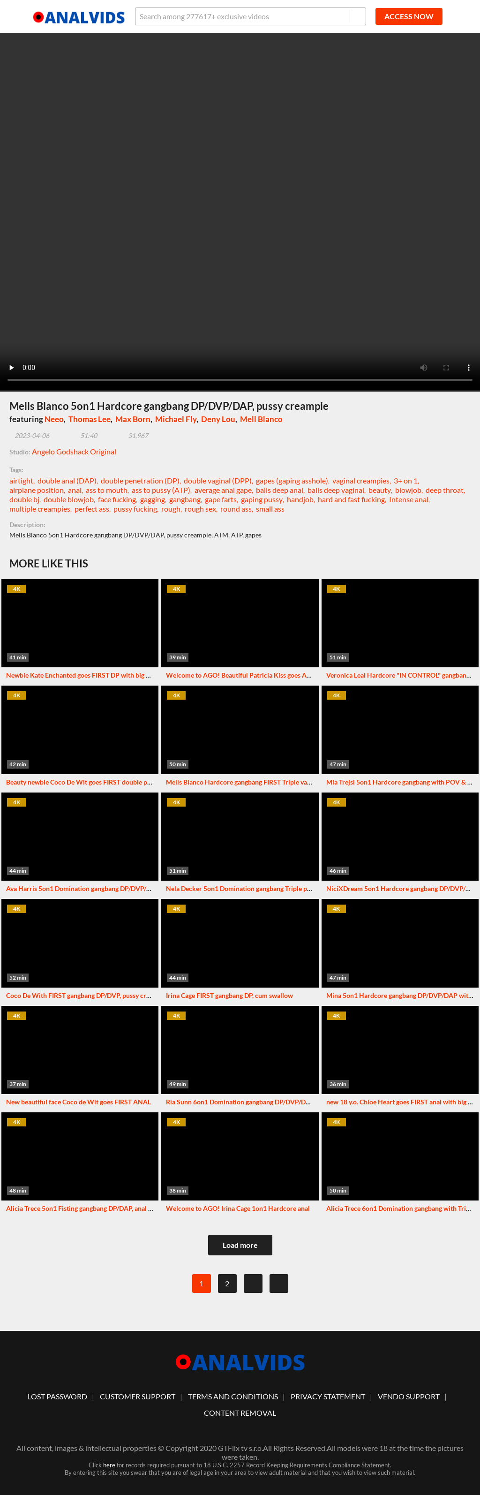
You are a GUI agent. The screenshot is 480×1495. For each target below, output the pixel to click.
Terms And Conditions (233, 1396)
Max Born (132, 419)
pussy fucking (135, 508)
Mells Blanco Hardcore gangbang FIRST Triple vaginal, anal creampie (265, 782)
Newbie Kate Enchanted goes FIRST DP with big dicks (83, 675)
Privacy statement (328, 1396)
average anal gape (223, 489)
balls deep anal (279, 489)
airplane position (36, 489)
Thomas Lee (89, 419)
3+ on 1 (406, 480)
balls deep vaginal (336, 489)
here (109, 1465)
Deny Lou (218, 419)
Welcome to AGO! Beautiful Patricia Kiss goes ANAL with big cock (263, 675)
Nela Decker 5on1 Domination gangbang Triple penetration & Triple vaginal (275, 888)
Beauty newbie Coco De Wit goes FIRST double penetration (92, 782)
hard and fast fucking (351, 499)
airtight (21, 480)
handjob (300, 499)
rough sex (200, 508)
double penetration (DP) (140, 480)
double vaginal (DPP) (218, 480)
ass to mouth (107, 489)
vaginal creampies (361, 480)
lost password (57, 1396)
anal (75, 489)
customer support (137, 1396)
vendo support (409, 1396)
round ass (236, 508)
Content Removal (240, 1412)
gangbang (185, 499)
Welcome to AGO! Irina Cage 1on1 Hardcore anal (238, 1208)
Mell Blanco (261, 419)
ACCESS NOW (409, 16)
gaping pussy (262, 499)
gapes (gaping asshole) (292, 480)
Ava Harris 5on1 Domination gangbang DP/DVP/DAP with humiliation (108, 888)
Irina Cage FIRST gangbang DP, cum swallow (229, 995)
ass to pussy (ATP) (161, 489)
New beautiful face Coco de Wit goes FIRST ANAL (78, 1102)
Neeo (54, 419)
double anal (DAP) (67, 480)
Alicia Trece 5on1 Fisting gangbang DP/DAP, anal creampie (90, 1208)
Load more (240, 1244)
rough (170, 508)
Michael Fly (175, 419)
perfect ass (92, 508)
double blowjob (69, 499)
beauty (379, 489)
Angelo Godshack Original (74, 451)
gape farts (221, 499)
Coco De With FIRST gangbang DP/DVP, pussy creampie (86, 995)
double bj (24, 499)
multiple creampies (39, 508)
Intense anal (408, 499)
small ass (270, 508)
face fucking (117, 499)
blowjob (408, 489)
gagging (152, 499)
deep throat (445, 489)
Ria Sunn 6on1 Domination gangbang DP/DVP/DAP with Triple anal (263, 1102)
